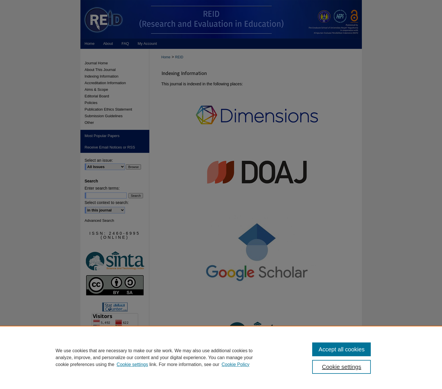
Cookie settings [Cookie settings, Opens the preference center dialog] (341, 367)
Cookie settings (132, 364)
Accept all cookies (341, 349)
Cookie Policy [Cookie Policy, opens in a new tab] (236, 364)
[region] (221, 357)
